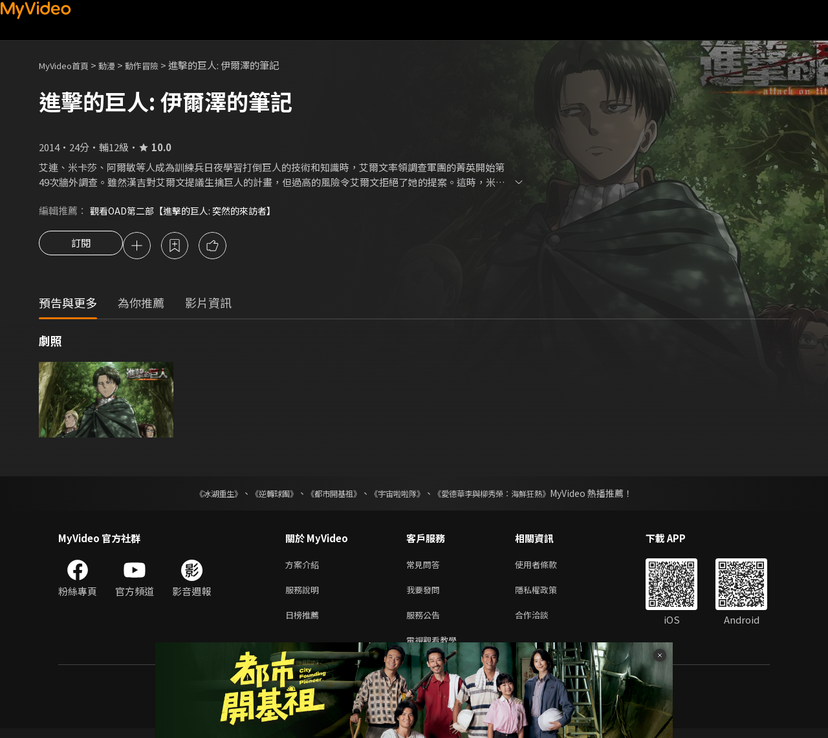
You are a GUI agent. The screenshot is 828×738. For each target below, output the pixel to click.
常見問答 (425, 567)
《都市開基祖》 (327, 495)
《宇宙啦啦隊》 (399, 495)
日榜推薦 (304, 621)
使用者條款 (547, 567)
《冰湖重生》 (196, 495)
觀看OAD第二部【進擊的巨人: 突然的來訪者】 (189, 210)
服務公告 (425, 621)
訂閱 (81, 246)
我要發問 (425, 594)
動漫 (117, 65)
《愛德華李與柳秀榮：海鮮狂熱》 (508, 495)
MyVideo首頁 (68, 65)
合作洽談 (542, 621)
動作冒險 (155, 65)
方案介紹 (304, 567)
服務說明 (304, 594)
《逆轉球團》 (259, 495)
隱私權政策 (547, 594)
